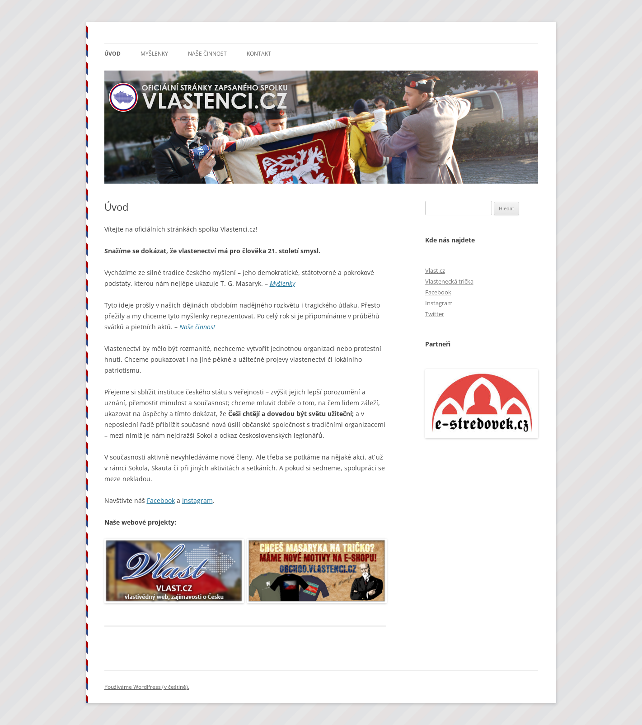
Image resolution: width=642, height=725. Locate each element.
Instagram (197, 500)
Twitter (434, 314)
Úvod (112, 53)
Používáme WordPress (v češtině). (146, 687)
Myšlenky (154, 53)
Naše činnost (207, 53)
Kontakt (259, 53)
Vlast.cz (435, 270)
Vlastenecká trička (449, 281)
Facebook (161, 500)
